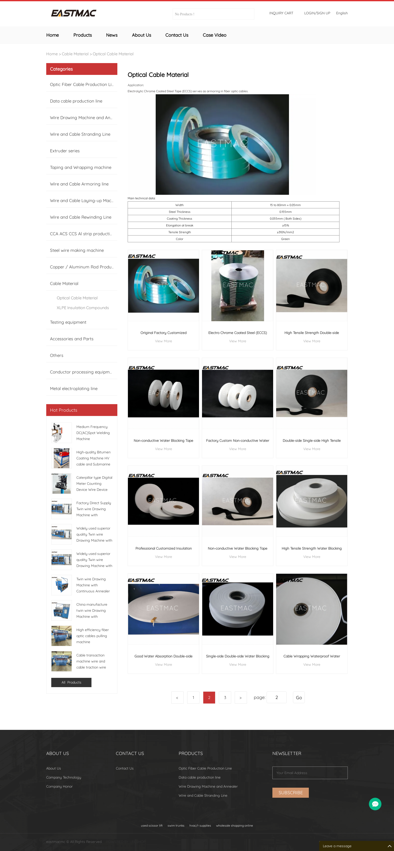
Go (299, 697)
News (111, 35)
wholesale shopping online (234, 825)
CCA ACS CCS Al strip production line (86, 233)
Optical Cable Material (113, 53)
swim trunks (176, 825)
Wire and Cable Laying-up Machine (85, 200)
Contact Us (176, 35)
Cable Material (75, 53)
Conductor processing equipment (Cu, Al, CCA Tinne (101, 371)
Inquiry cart (281, 13)
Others (56, 355)
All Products (71, 682)
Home (52, 35)
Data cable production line (76, 101)
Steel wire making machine (77, 250)
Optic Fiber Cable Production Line (83, 84)
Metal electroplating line (73, 388)
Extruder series (65, 150)
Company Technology (63, 777)
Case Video (214, 35)
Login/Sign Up (317, 13)
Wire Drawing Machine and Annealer (86, 117)
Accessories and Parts (71, 338)
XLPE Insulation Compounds (83, 307)
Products (82, 35)
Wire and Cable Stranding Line (80, 134)
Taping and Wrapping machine (80, 167)
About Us (141, 35)
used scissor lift (152, 825)
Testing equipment (68, 322)
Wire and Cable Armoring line (79, 183)
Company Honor (59, 786)
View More (163, 341)
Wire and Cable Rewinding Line (80, 217)
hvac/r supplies (200, 825)
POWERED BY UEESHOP (125, 841)
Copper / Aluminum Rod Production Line (90, 266)
